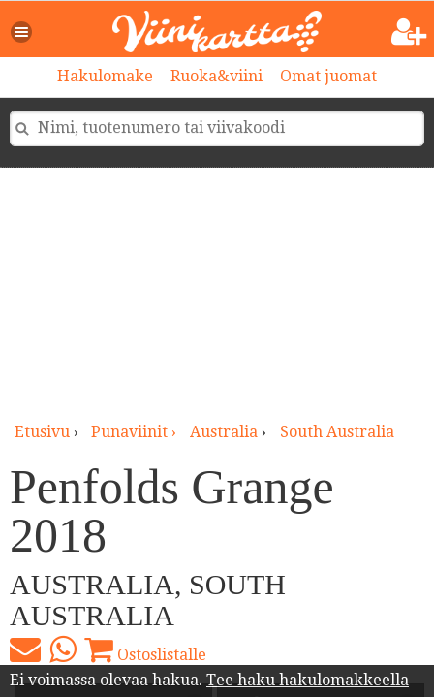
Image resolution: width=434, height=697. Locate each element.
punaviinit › (135, 432)
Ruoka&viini (216, 76)
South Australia (337, 432)
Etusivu (42, 432)
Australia (224, 432)
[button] (22, 32)
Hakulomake (105, 76)
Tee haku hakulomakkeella (307, 680)
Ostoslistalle (145, 649)
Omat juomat (328, 76)
